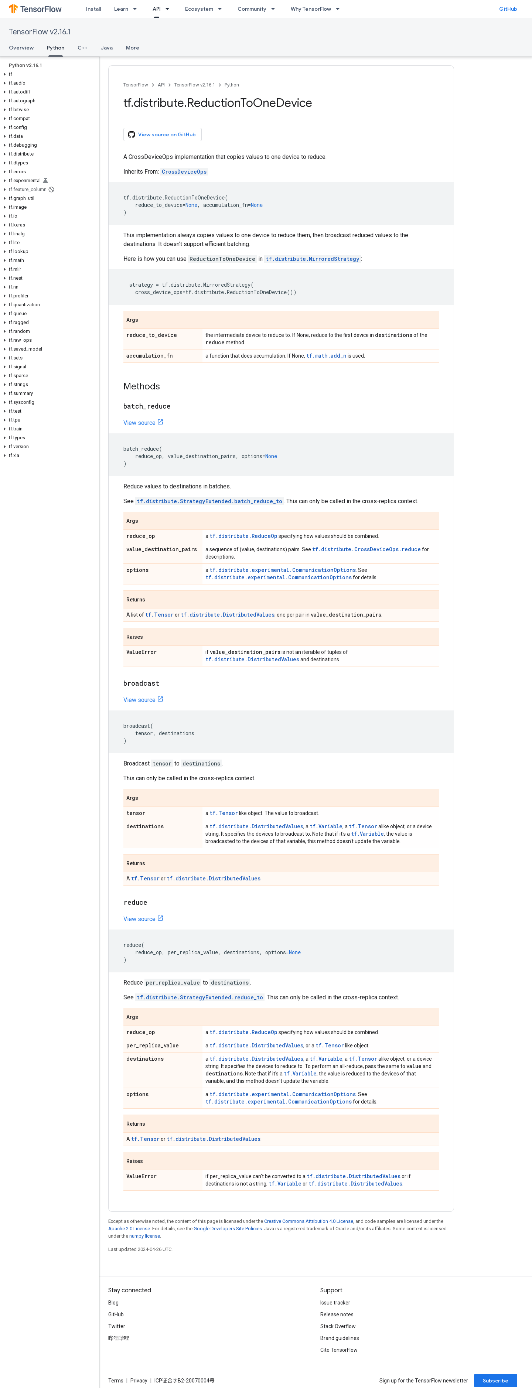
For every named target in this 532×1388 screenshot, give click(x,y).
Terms (115, 1381)
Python (232, 85)
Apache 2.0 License (129, 1228)
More (132, 47)
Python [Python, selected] (55, 47)
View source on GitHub (162, 134)
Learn (121, 9)
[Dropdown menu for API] (169, 9)
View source (139, 422)
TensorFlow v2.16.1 (40, 32)
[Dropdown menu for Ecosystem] (222, 9)
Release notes (337, 1314)
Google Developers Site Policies (228, 1228)
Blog (113, 1303)
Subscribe (495, 1380)
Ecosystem (199, 9)
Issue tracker (335, 1303)
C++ (83, 47)
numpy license (144, 1236)
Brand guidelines (339, 1338)
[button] (48, 74)
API (161, 85)
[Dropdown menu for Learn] (137, 9)
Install (93, 9)
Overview (21, 47)
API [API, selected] (157, 9)
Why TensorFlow (311, 9)
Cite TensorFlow (339, 1350)
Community (252, 9)
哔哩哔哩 (118, 1338)
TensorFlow (135, 85)
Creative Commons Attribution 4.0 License (308, 1221)
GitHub (508, 9)
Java (107, 47)
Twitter (116, 1326)
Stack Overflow (338, 1326)
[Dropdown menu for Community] (275, 9)
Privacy (138, 1381)
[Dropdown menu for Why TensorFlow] (340, 9)
